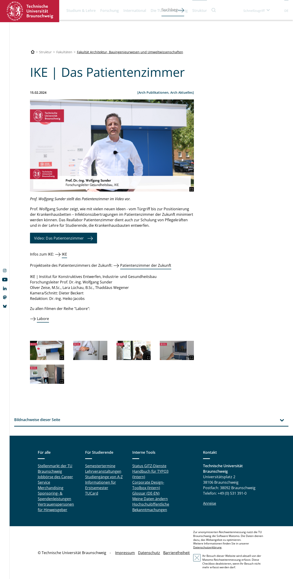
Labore (43, 318)
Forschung (109, 10)
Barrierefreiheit (176, 552)
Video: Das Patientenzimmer (59, 238)
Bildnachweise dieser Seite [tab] (37, 419)
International (134, 10)
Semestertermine (100, 465)
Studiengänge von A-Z (104, 476)
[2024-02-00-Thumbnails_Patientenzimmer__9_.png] (47, 374)
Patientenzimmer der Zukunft (145, 265)
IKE (64, 254)
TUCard (91, 493)
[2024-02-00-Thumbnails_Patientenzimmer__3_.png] (47, 350)
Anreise (209, 503)
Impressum (125, 552)
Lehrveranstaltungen (103, 471)
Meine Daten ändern (150, 498)
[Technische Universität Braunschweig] (33, 52)
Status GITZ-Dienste (149, 465)
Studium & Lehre (81, 10)
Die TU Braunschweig (169, 10)
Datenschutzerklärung (207, 547)
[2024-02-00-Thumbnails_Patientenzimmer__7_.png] (134, 350)
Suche (214, 10)
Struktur (199, 10)
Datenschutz (149, 552)
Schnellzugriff (254, 10)
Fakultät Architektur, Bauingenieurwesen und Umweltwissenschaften (130, 52)
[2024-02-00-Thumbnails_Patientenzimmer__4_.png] (90, 350)
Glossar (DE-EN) (146, 493)
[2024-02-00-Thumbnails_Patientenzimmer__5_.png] (177, 350)
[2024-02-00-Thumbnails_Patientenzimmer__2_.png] (112, 145)
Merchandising (50, 487)
